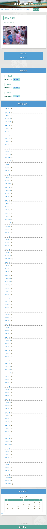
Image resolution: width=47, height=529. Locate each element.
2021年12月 (8, 255)
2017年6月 (7, 386)
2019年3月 (7, 333)
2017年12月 (8, 366)
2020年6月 (7, 294)
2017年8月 (7, 379)
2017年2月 (7, 395)
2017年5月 (7, 389)
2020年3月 (7, 304)
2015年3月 (7, 467)
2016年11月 (8, 402)
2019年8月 (7, 320)
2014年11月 (8, 480)
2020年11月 (8, 281)
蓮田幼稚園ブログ (5, 9)
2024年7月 (7, 164)
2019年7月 (7, 324)
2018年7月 (7, 350)
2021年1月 (7, 275)
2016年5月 (7, 422)
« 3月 (2, 513)
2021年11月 (8, 258)
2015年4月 (7, 464)
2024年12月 (8, 154)
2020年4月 (7, 301)
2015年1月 (7, 474)
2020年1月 (7, 307)
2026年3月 (7, 109)
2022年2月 (7, 249)
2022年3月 (7, 245)
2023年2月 (7, 216)
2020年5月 (7, 298)
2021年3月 (7, 272)
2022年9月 (7, 229)
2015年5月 (7, 461)
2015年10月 (8, 444)
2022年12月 (8, 219)
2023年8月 (7, 196)
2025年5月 (7, 138)
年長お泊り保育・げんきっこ (24, 9)
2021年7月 (7, 268)
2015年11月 (8, 441)
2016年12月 (8, 399)
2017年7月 (7, 382)
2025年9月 (7, 128)
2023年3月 (7, 213)
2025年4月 (7, 141)
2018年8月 (7, 347)
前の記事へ (23, 57)
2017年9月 (7, 376)
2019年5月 (7, 327)
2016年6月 (7, 418)
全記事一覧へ (23, 53)
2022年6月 (7, 236)
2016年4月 (7, 425)
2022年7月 (7, 232)
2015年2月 (7, 470)
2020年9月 (7, 285)
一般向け (13, 9)
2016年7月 (7, 415)
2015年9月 (7, 448)
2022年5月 (7, 239)
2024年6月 (7, 167)
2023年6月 (7, 203)
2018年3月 (7, 360)
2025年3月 (7, 144)
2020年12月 (8, 278)
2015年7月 (7, 454)
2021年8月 (7, 265)
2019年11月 (8, 314)
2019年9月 (7, 317)
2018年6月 (7, 353)
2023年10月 (8, 190)
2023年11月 (8, 187)
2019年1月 (7, 337)
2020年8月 (7, 288)
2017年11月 (8, 369)
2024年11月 (8, 157)
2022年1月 (7, 252)
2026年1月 (7, 115)
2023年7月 (7, 200)
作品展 (9, 93)
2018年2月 (7, 363)
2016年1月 (7, 435)
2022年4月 (7, 242)
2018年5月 (7, 356)
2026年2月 (7, 112)
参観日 (9, 84)
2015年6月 (7, 457)
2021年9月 (7, 262)
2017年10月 (8, 373)
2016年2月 (7, 431)
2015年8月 (7, 451)
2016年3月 (7, 428)
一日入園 (9, 76)
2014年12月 (8, 477)
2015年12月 (8, 438)
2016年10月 (8, 405)
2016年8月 (7, 412)
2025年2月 (7, 148)
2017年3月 (7, 392)
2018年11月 (8, 340)
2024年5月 (7, 170)
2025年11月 (8, 122)
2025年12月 (8, 118)
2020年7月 (7, 291)
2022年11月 (8, 223)
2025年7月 (7, 135)
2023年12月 (8, 184)
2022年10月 (8, 226)
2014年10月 (8, 484)
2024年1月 (7, 180)
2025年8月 (7, 131)
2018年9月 (7, 343)
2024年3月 (7, 174)
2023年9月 (7, 193)
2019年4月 (7, 330)
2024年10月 (8, 161)
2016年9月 (7, 409)
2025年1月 (7, 151)
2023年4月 (7, 210)
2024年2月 (7, 177)
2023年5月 (7, 206)
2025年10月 (8, 125)
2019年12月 (8, 311)
